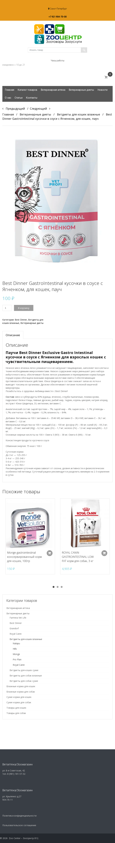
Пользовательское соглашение (19, 825)
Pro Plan (17, 659)
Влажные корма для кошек (20, 686)
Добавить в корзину (49, 550)
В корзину (23, 307)
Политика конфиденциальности (19, 815)
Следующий (40, 108)
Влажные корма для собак (20, 691)
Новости (102, 89)
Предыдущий (13, 108)
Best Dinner (21, 319)
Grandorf (14, 628)
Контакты (31, 97)
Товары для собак (16, 713)
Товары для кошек (16, 707)
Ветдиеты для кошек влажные (78, 114)
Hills (15, 648)
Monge (16, 654)
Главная (9, 89)
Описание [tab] (13, 335)
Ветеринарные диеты (81, 89)
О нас (8, 97)
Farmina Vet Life (18, 617)
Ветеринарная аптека (53, 89)
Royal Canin (16, 633)
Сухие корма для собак (18, 702)
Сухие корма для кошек (18, 697)
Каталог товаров (27, 89)
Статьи (18, 97)
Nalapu (16, 643)
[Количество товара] (7, 308)
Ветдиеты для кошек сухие (24, 670)
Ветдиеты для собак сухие (24, 680)
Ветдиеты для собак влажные (26, 675)
